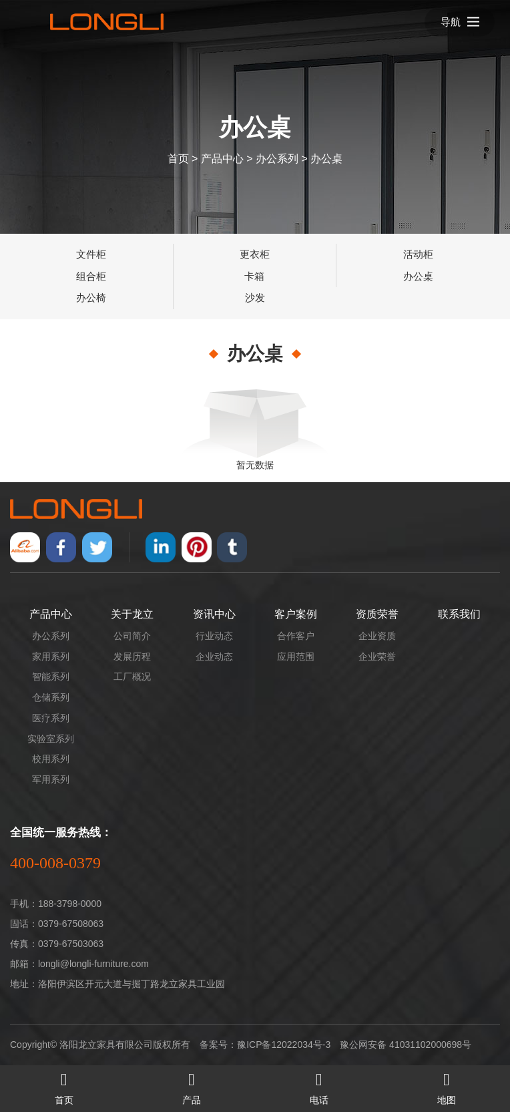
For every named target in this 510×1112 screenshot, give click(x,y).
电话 (318, 1085)
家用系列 (50, 656)
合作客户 (295, 635)
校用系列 (50, 758)
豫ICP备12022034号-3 (283, 1044)
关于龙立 (132, 614)
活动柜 (418, 254)
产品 (191, 1085)
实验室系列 (50, 738)
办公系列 (277, 158)
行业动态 (214, 635)
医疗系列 (50, 718)
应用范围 (295, 656)
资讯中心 (214, 614)
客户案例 (295, 614)
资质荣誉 (377, 614)
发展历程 (132, 656)
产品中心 (222, 158)
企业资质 (377, 635)
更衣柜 (255, 254)
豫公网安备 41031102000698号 (405, 1044)
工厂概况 (132, 676)
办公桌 (326, 158)
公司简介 (132, 635)
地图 (446, 1085)
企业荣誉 (377, 656)
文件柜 (91, 254)
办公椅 (91, 297)
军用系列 (50, 779)
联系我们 (459, 614)
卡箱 (254, 276)
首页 (178, 158)
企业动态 (214, 656)
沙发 (255, 297)
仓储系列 (50, 697)
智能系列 (50, 676)
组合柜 (91, 276)
